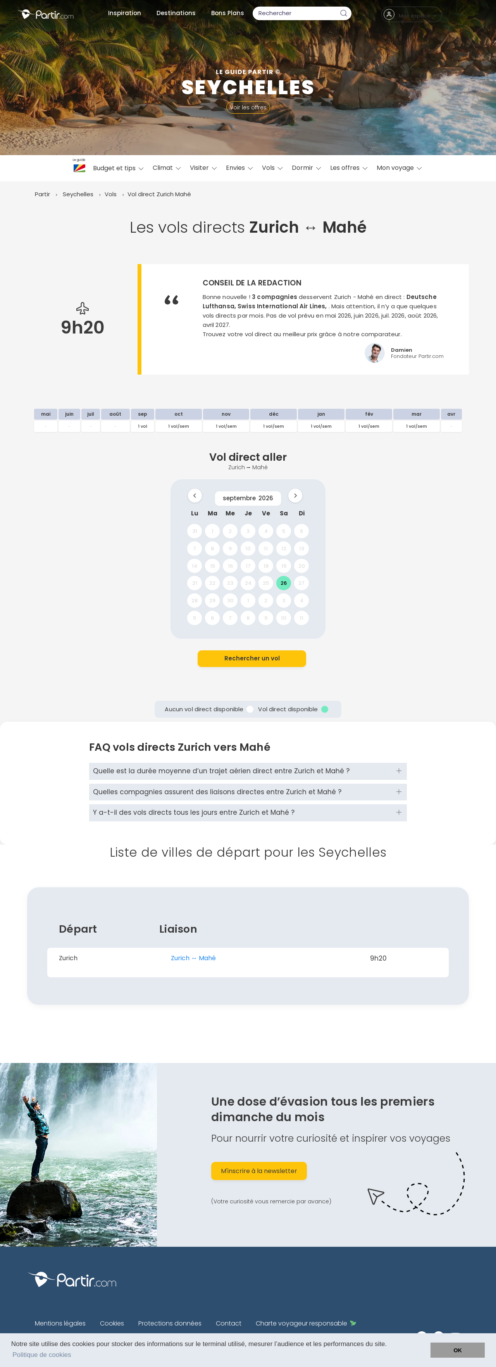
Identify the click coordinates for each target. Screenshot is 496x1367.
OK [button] (457, 1350)
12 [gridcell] (283, 548)
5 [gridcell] (283, 531)
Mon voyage (400, 167)
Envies (240, 167)
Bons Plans (227, 13)
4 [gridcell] (266, 531)
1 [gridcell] (213, 531)
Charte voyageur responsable (306, 1323)
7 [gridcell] (194, 548)
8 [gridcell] (212, 548)
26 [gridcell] (284, 583)
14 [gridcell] (194, 565)
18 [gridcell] (266, 565)
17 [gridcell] (248, 565)
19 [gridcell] (283, 565)
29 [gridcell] (212, 600)
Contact (228, 1323)
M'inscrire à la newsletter (259, 1171)
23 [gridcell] (230, 583)
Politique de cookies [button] (41, 1354)
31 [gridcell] (194, 531)
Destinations (176, 13)
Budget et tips (119, 168)
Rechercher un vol (252, 658)
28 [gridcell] (194, 600)
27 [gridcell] (301, 583)
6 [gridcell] (301, 531)
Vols (273, 167)
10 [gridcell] (248, 548)
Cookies (112, 1323)
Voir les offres (248, 107)
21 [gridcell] (194, 583)
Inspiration (124, 13)
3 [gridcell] (248, 531)
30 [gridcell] (230, 600)
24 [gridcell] (248, 583)
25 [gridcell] (266, 583)
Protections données (170, 1323)
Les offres (349, 167)
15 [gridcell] (212, 565)
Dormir (307, 167)
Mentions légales (60, 1323)
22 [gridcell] (212, 583)
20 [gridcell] (301, 565)
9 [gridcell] (230, 548)
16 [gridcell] (230, 565)
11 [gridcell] (266, 548)
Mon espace (410, 14)
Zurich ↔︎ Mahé (193, 958)
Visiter (204, 167)
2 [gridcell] (230, 531)
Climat (167, 167)
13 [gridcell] (301, 548)
